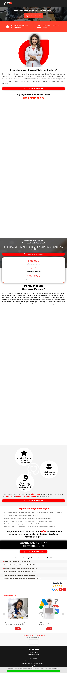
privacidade (56, 668)
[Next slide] (63, 614)
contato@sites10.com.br (33, 654)
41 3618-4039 (33, 652)
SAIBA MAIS (18, 628)
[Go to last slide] (4, 614)
